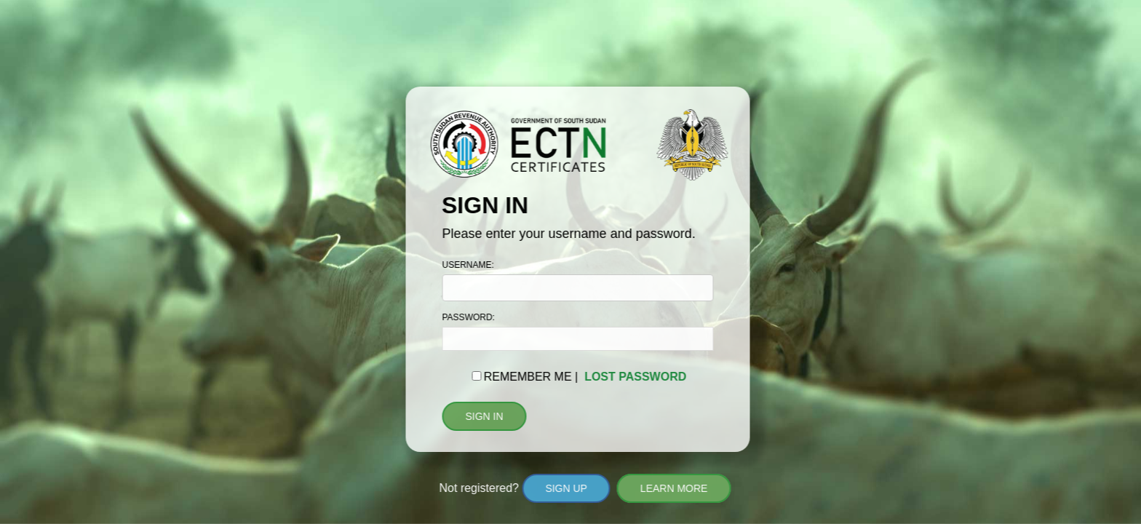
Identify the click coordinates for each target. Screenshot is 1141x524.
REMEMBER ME (528, 376)
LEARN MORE (674, 488)
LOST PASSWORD (635, 376)
